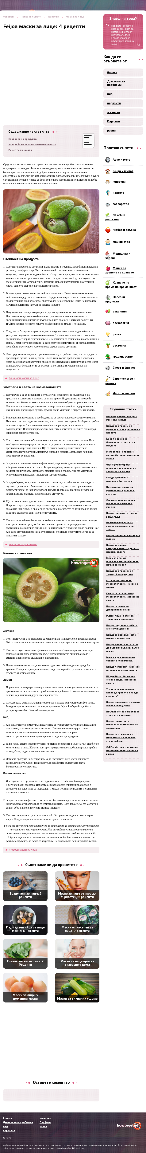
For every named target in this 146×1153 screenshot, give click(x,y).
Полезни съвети (31, 17)
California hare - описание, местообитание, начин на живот (122, 750)
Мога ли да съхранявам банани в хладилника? (120, 659)
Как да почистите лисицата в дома (123, 537)
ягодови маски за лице (23, 849)
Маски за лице (75, 17)
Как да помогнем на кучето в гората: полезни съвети (123, 668)
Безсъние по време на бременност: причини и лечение (120, 490)
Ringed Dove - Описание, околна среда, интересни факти (121, 679)
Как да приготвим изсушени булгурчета (119, 479)
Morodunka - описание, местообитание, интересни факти (123, 455)
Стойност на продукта (22, 139)
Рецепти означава (20, 150)
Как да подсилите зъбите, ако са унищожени (122, 627)
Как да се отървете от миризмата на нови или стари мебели (121, 737)
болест (112, 72)
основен (8, 17)
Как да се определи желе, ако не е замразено (121, 636)
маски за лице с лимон (23, 544)
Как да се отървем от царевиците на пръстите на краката (123, 429)
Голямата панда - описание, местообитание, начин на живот (122, 561)
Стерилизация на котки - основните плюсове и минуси (121, 503)
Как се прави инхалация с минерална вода (121, 418)
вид (110, 94)
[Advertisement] (51, 56)
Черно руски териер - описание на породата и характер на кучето (121, 468)
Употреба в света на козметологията (32, 145)
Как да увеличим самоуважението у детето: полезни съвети (122, 548)
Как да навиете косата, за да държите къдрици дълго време (122, 647)
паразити (114, 103)
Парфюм (113, 121)
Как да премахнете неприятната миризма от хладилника (122, 724)
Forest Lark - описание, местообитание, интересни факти (123, 596)
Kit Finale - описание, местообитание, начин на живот (122, 583)
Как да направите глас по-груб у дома (122, 515)
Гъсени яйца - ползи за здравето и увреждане (120, 617)
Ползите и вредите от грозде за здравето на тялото (120, 526)
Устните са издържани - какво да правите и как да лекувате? (122, 692)
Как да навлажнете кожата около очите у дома (123, 704)
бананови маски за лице (24, 378)
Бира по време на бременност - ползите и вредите (120, 442)
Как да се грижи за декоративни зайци (118, 608)
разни (111, 130)
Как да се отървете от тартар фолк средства (119, 572)
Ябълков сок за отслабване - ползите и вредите (122, 713)
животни (113, 112)
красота (53, 17)
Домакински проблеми (116, 83)
